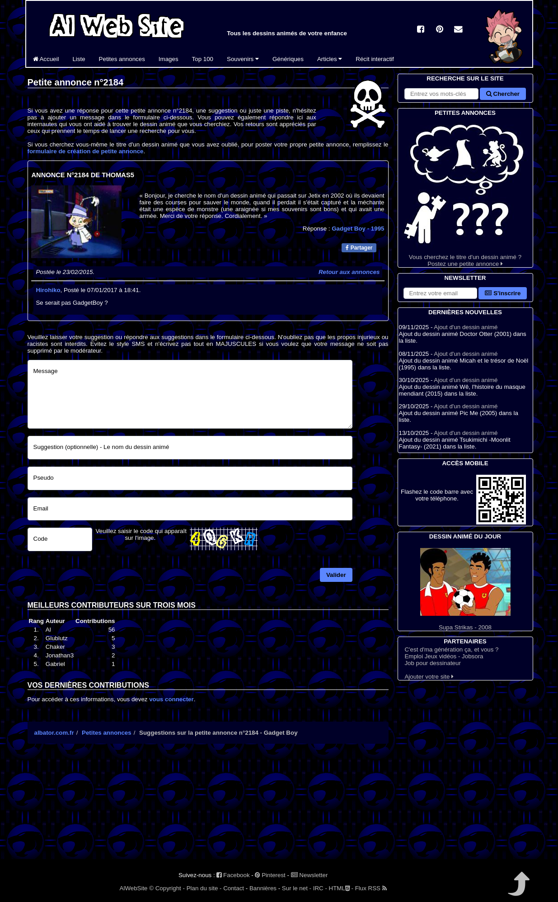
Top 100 (202, 59)
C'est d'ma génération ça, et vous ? (451, 649)
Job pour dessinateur (432, 663)
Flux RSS (371, 888)
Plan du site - (204, 888)
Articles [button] (329, 59)
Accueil (46, 59)
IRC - (320, 888)
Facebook (232, 875)
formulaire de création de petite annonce (86, 151)
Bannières (263, 888)
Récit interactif (375, 59)
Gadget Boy (358, 228)
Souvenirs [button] (243, 59)
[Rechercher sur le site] (441, 93)
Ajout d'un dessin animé (465, 327)
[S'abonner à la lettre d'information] (440, 293)
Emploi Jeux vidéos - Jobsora (443, 656)
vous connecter (171, 699)
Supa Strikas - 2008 (465, 589)
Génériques (288, 59)
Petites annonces (122, 59)
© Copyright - (167, 888)
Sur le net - (296, 888)
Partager (359, 248)
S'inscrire (502, 293)
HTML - (341, 888)
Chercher (503, 93)
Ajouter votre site (429, 676)
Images (168, 59)
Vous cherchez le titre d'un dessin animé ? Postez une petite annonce (465, 192)
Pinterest (270, 875)
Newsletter (309, 875)
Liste (78, 59)
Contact (233, 888)
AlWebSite (134, 888)
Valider (336, 574)
